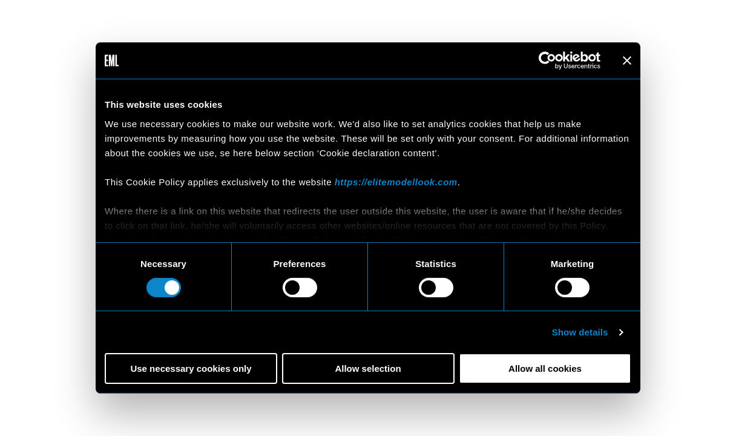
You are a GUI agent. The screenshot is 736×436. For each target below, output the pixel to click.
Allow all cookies (545, 368)
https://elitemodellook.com (396, 181)
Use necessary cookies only (190, 368)
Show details (580, 332)
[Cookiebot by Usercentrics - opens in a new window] (547, 60)
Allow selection (368, 368)
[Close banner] (627, 60)
